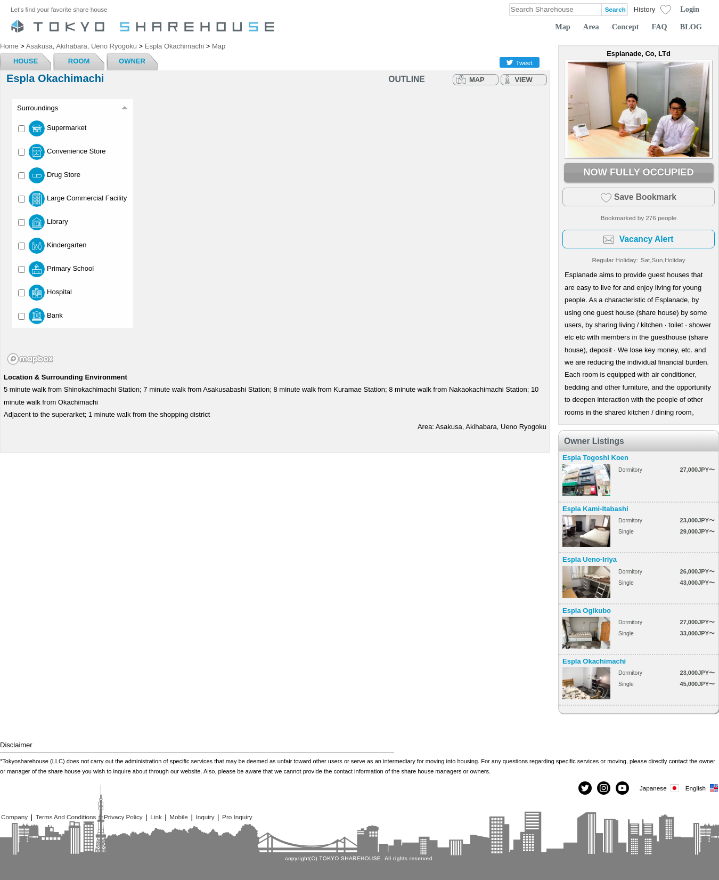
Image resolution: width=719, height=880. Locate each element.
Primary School (56, 269)
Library (43, 222)
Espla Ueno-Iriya (589, 559)
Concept (625, 26)
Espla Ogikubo (586, 611)
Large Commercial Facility (72, 198)
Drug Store (49, 175)
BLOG (691, 26)
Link (155, 816)
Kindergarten (52, 245)
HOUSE (25, 61)
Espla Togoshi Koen (595, 458)
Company (14, 816)
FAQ (659, 26)
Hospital (45, 292)
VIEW (523, 80)
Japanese (660, 788)
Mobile (178, 816)
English (702, 788)
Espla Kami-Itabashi (595, 509)
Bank (40, 316)
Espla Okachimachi (594, 661)
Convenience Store (62, 151)
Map (562, 26)
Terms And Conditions (66, 816)
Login (689, 9)
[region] (275, 229)
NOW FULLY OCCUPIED (638, 172)
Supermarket (52, 128)
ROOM (78, 61)
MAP (477, 80)
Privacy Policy (123, 816)
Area (591, 26)
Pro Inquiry (237, 816)
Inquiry (204, 816)
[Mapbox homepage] (30, 359)
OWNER (132, 61)
